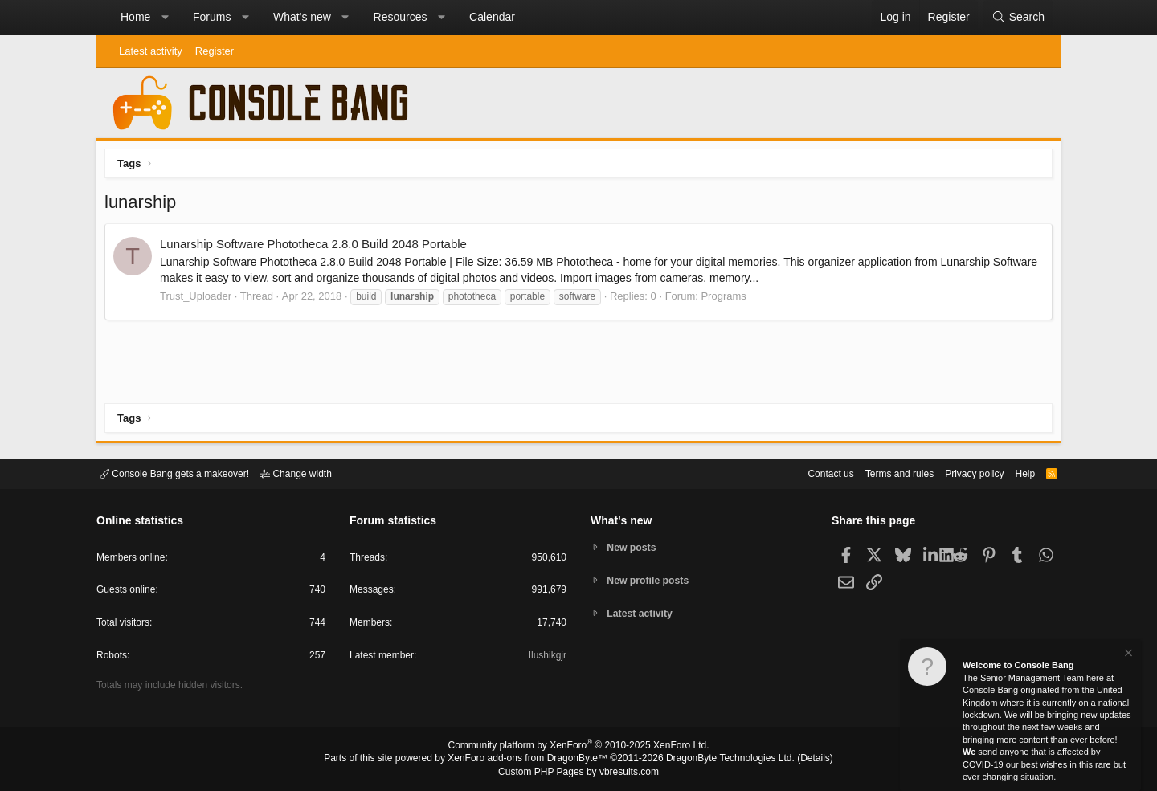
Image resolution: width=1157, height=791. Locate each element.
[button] (165, 17)
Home (135, 16)
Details (795, 759)
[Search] (1018, 17)
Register (214, 51)
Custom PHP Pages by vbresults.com (578, 772)
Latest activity (150, 51)
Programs (727, 300)
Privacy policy (960, 473)
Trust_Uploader (199, 300)
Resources (400, 16)
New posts (634, 546)
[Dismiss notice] (1127, 655)
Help (1015, 473)
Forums (212, 16)
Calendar (492, 16)
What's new (302, 16)
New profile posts (651, 580)
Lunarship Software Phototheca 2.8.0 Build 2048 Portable (317, 248)
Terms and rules (880, 473)
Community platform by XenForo (578, 747)
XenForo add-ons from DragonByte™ (532, 759)
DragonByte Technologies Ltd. (718, 759)
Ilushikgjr (545, 658)
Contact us (806, 473)
